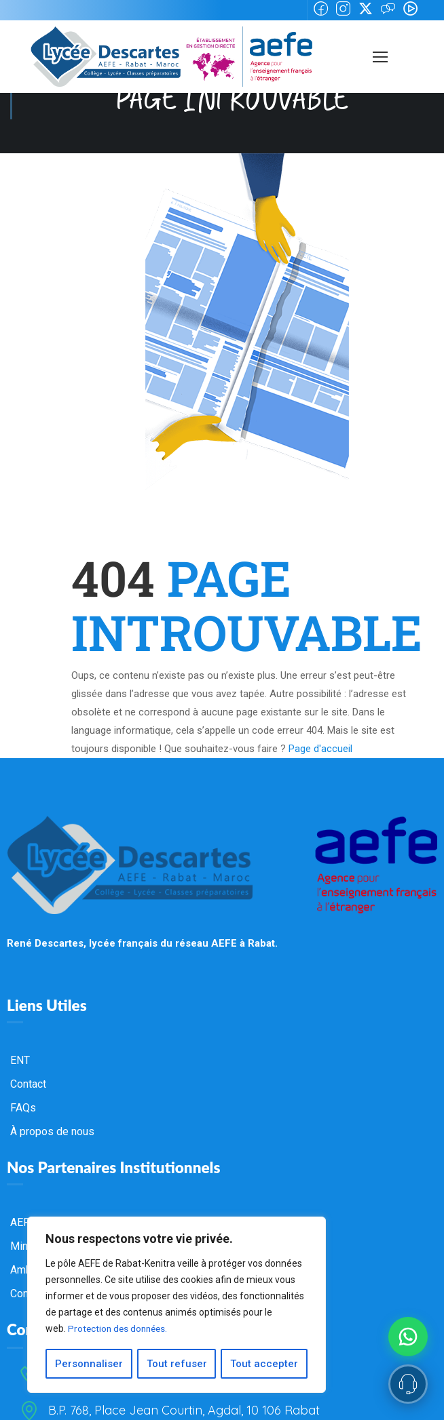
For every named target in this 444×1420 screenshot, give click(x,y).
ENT (20, 1059)
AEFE (22, 1221)
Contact (28, 1083)
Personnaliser (89, 1364)
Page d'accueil (320, 749)
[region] (176, 1305)
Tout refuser (177, 1364)
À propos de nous (52, 1130)
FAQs (23, 1107)
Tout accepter (265, 1364)
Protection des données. (120, 1329)
